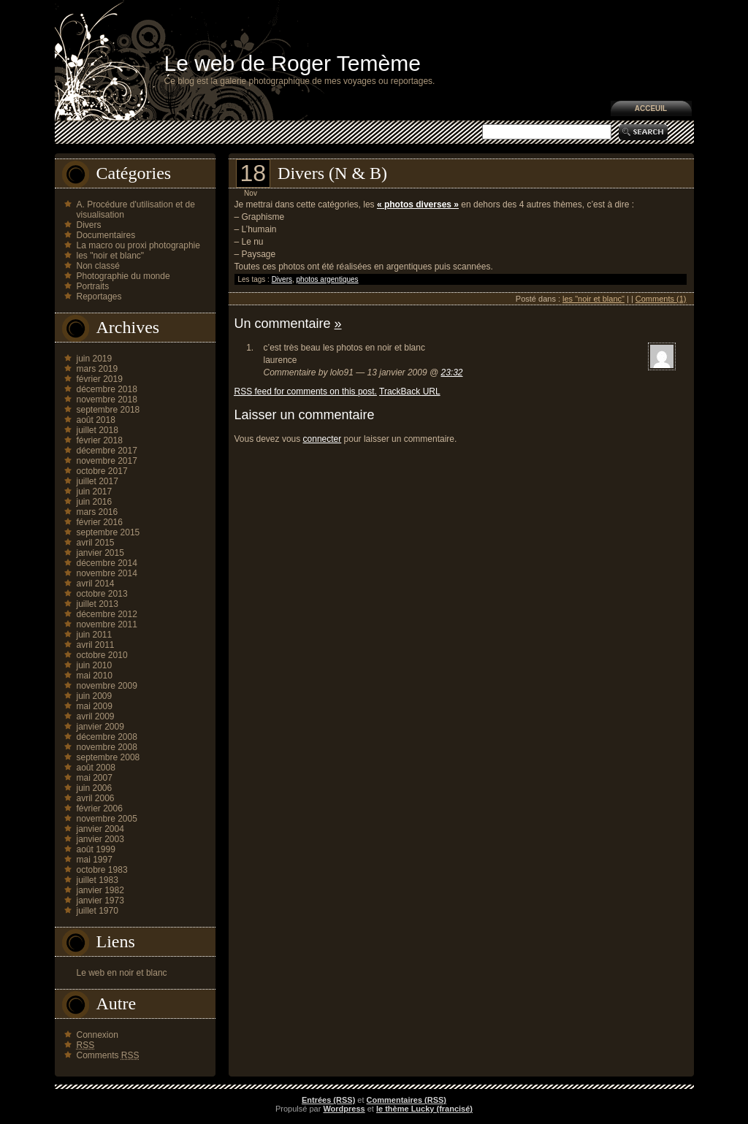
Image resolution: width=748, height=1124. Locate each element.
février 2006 (100, 808)
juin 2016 (94, 502)
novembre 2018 (107, 399)
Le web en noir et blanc (122, 973)
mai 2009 (94, 706)
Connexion (97, 1035)
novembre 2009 (107, 686)
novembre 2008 (107, 747)
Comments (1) (661, 298)
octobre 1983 (102, 870)
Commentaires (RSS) (406, 1100)
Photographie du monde (123, 276)
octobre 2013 (102, 594)
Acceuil (651, 108)
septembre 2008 (108, 757)
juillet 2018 (97, 430)
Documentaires (106, 235)
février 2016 (100, 522)
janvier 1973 (100, 900)
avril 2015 (96, 543)
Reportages (99, 296)
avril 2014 (96, 583)
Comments (108, 1055)
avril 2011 (96, 645)
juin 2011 (94, 635)
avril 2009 (96, 716)
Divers (89, 225)
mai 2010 (94, 675)
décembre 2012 (107, 614)
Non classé (98, 266)
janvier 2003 (100, 839)
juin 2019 (94, 358)
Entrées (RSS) (328, 1100)
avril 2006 (96, 798)
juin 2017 (94, 491)
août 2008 (96, 767)
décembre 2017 (107, 451)
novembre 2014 (107, 573)
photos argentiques (328, 279)
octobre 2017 (102, 471)
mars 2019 (97, 369)
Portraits (93, 286)
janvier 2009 (100, 727)
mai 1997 (94, 860)
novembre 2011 (107, 624)
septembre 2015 (108, 532)
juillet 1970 (97, 911)
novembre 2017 (107, 461)
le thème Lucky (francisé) (424, 1108)
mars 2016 (97, 512)
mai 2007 (94, 778)
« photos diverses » (418, 204)
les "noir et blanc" (111, 256)
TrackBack (409, 391)
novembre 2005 (107, 819)
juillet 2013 (97, 604)
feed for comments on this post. (305, 391)
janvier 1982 (100, 890)
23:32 (451, 372)
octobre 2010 (102, 655)
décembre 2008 (107, 737)
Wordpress (344, 1108)
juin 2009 (94, 696)
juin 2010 (94, 665)
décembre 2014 (107, 563)
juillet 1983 (97, 880)
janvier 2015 (100, 553)
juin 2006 (94, 788)
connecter (322, 439)
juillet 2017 (97, 481)
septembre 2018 (108, 410)
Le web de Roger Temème (292, 63)
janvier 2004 (100, 829)
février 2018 (100, 440)
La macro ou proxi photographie (138, 245)
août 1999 (96, 849)
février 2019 (100, 379)
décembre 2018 (107, 389)
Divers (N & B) (332, 173)
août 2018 (96, 420)
